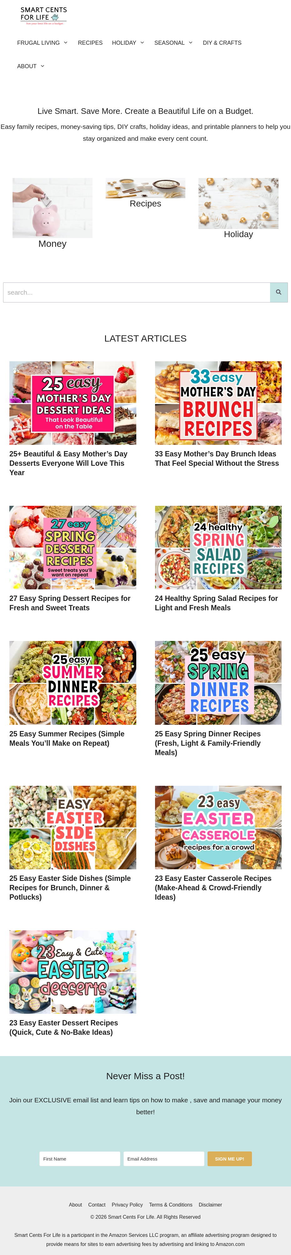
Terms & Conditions (171, 1204)
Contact (96, 1204)
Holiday (131, 43)
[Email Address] (163, 1158)
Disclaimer (210, 1204)
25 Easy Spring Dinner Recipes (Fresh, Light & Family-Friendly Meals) (208, 743)
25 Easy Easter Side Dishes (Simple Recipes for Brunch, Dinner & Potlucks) (70, 887)
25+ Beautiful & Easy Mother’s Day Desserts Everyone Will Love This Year (68, 463)
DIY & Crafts (222, 43)
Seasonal (176, 43)
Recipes (90, 43)
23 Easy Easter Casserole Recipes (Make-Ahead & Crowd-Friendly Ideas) (213, 887)
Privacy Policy (127, 1204)
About (33, 66)
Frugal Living (45, 43)
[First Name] (79, 1158)
